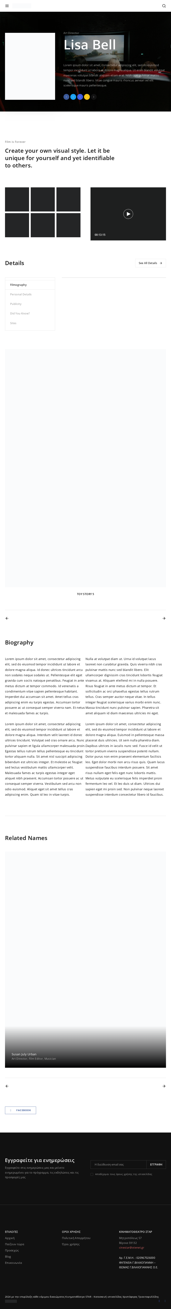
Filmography (18, 285)
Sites (13, 323)
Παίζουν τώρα (14, 1244)
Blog (8, 1256)
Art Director (71, 33)
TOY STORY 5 (85, 594)
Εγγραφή (156, 1164)
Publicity (15, 304)
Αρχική (10, 1238)
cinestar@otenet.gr (131, 1247)
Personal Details (21, 294)
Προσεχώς (12, 1250)
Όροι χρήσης (70, 1244)
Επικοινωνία (13, 1263)
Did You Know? (20, 313)
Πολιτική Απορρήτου (76, 1238)
